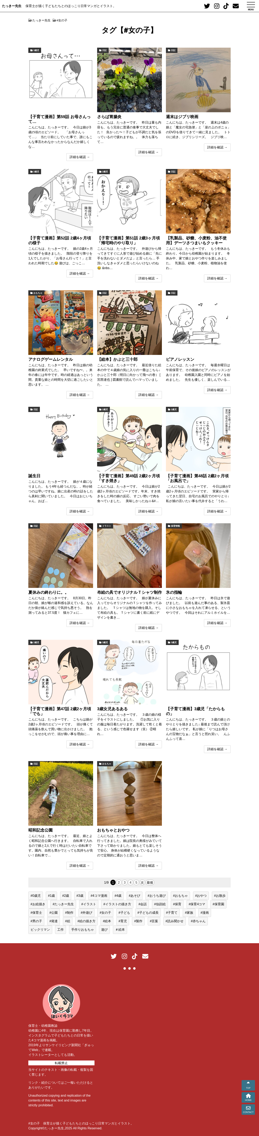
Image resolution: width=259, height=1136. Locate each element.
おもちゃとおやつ (113, 830)
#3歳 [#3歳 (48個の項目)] (79, 895)
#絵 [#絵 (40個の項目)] (67, 921)
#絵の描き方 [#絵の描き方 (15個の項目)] (86, 921)
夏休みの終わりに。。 (48, 592)
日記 (104, 50)
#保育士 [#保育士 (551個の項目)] (36, 912)
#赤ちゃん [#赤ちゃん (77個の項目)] (198, 921)
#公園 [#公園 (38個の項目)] (53, 912)
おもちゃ (37, 293)
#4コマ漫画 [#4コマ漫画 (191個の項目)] (99, 895)
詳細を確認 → (80, 157)
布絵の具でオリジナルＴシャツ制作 (129, 592)
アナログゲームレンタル (50, 359)
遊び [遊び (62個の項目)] (104, 929)
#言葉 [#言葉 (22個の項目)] (154, 921)
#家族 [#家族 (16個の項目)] (189, 912)
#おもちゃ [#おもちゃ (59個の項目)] (180, 895)
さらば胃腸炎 (109, 116)
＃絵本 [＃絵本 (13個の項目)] (120, 929)
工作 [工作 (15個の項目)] (60, 929)
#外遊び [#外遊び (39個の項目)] (86, 912)
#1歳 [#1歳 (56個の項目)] (51, 895)
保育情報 (175, 526)
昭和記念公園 (40, 830)
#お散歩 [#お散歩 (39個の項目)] (220, 895)
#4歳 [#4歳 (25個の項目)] (118, 895)
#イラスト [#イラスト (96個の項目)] (88, 904)
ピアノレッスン (180, 359)
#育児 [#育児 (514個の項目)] (123, 921)
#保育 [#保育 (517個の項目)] (177, 904)
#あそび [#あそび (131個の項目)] (134, 895)
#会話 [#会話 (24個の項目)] (142, 904)
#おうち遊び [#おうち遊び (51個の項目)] (157, 895)
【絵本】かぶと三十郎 (117, 359)
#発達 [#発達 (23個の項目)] (53, 921)
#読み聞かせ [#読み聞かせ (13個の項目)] (175, 921)
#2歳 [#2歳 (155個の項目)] (65, 895)
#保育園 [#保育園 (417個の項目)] (218, 904)
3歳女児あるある (112, 709)
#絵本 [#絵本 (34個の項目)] (107, 921)
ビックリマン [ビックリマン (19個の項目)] (40, 929)
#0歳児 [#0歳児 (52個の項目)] (36, 895)
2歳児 (36, 171)
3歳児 (36, 50)
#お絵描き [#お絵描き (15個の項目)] (38, 904)
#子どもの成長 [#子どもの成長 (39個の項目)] (148, 912)
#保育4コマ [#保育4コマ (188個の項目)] (197, 904)
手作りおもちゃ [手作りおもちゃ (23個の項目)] (82, 929)
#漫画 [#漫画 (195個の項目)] (205, 912)
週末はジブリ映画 (182, 116)
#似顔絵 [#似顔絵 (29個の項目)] (160, 904)
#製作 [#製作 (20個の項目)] (138, 921)
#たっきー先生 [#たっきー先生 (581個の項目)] (63, 904)
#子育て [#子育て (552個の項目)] (172, 912)
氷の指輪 (174, 592)
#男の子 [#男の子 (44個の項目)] (36, 921)
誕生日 (34, 476)
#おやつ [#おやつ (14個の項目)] (201, 895)
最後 (150, 882)
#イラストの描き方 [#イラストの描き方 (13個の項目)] (117, 904)
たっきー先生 (11, 6)
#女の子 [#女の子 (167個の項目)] (105, 912)
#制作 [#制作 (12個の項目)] (69, 912)
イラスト (106, 526)
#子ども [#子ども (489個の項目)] (124, 912)
